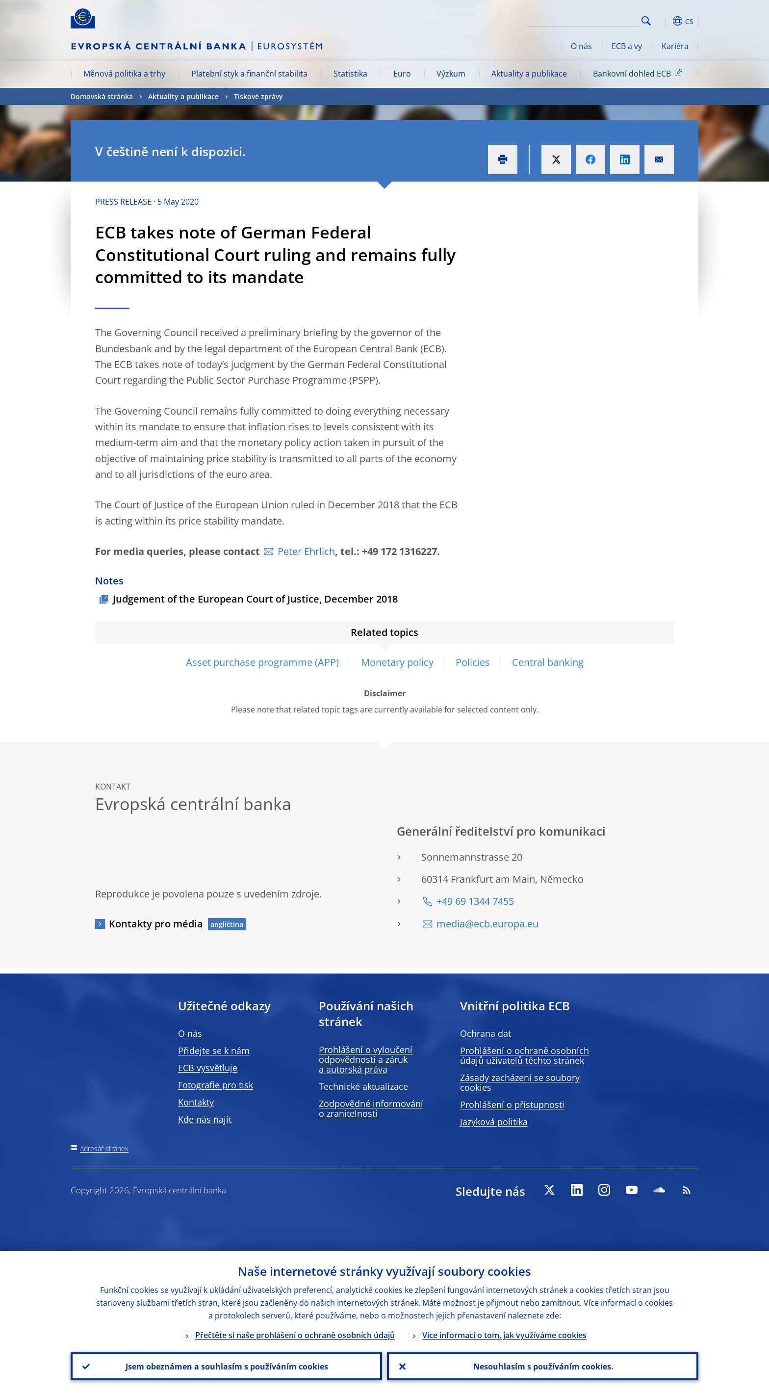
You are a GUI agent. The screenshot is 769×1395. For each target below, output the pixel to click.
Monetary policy (397, 662)
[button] (664, 21)
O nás (581, 46)
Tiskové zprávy (258, 96)
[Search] (589, 19)
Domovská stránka (102, 96)
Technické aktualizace (363, 1086)
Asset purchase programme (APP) (262, 662)
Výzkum (450, 73)
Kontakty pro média (156, 923)
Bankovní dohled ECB (639, 73)
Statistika (350, 73)
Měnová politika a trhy (124, 73)
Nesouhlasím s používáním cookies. (543, 1366)
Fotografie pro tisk (215, 1085)
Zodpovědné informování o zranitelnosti (371, 1108)
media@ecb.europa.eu (487, 923)
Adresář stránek (104, 1148)
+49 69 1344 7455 (475, 901)
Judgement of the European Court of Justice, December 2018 (255, 598)
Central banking (548, 662)
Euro (402, 73)
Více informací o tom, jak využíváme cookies (504, 1334)
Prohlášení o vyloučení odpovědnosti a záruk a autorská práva (365, 1059)
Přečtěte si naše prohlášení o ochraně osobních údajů (295, 1334)
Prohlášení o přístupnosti (512, 1104)
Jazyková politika (494, 1122)
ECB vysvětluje (207, 1068)
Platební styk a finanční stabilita (249, 73)
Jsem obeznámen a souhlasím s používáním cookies (226, 1366)
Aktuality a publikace (529, 73)
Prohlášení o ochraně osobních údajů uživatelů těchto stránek (524, 1055)
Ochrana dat (485, 1033)
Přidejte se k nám (214, 1050)
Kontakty (196, 1102)
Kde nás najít (204, 1119)
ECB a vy (627, 46)
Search (646, 20)
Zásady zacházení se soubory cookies (520, 1082)
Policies (473, 662)
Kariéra (675, 46)
